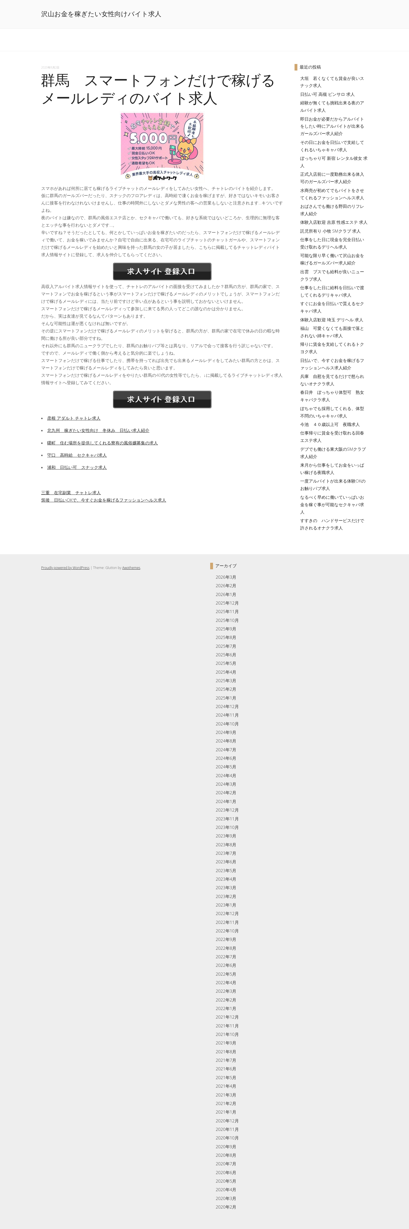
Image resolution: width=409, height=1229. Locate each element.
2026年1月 (226, 594)
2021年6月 (226, 1068)
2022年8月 (226, 948)
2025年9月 (226, 629)
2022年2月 (226, 1000)
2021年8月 (226, 1051)
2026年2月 (226, 585)
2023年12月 (227, 810)
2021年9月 (226, 1043)
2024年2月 (226, 792)
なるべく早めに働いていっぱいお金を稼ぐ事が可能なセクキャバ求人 (332, 504)
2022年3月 (226, 991)
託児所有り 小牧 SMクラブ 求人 (330, 231)
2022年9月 (226, 939)
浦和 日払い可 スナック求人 (77, 467)
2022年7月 (226, 956)
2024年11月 (227, 715)
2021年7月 (226, 1060)
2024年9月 (226, 732)
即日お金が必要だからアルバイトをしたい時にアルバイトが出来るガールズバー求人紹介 (332, 126)
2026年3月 (226, 577)
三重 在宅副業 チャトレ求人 (71, 492)
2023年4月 (226, 879)
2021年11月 (227, 1026)
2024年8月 (226, 741)
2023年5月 (226, 870)
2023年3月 (226, 887)
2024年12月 (227, 706)
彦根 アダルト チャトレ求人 (74, 418)
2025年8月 (226, 637)
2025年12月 (227, 603)
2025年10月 (227, 620)
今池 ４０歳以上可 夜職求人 (330, 424)
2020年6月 (226, 1172)
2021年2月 (226, 1103)
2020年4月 (226, 1189)
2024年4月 (226, 775)
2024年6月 (226, 758)
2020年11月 (227, 1129)
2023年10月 (227, 827)
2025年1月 (226, 698)
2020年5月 (226, 1181)
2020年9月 (226, 1146)
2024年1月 (226, 801)
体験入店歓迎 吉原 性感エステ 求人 (334, 222)
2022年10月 (227, 931)
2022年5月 (226, 974)
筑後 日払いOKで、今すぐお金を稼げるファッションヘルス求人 (103, 500)
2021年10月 (227, 1034)
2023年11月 (227, 819)
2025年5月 (226, 663)
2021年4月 (226, 1086)
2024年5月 (226, 766)
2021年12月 (227, 1017)
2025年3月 (226, 680)
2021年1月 (226, 1112)
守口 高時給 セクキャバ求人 (77, 455)
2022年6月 (226, 965)
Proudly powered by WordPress (65, 567)
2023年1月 (226, 905)
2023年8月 (226, 844)
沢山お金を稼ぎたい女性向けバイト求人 (101, 14)
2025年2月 (226, 689)
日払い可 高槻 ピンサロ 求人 (327, 94)
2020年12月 (227, 1121)
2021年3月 (226, 1095)
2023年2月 (226, 896)
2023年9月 (226, 836)
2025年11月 (227, 611)
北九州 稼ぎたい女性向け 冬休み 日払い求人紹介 (98, 430)
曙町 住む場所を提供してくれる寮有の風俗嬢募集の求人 (102, 443)
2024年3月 (226, 784)
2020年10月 (227, 1138)
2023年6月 (226, 861)
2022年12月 (227, 913)
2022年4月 (226, 982)
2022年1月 (226, 1008)
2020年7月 (226, 1163)
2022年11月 (227, 922)
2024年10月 (227, 724)
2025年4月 (226, 672)
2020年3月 (226, 1198)
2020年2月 (226, 1207)
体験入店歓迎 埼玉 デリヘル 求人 (331, 319)
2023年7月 (226, 853)
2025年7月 (226, 646)
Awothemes (131, 567)
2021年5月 (226, 1077)
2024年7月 (226, 749)
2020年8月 (226, 1155)
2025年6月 (226, 654)
